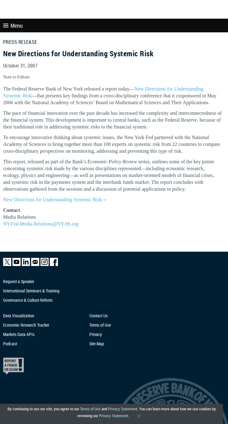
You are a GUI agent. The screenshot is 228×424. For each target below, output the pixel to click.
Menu (13, 25)
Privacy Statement (122, 409)
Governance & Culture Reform (27, 300)
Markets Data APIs (19, 334)
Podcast (10, 344)
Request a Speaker (18, 281)
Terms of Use (90, 409)
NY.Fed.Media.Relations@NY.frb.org (40, 223)
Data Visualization (18, 316)
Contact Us (98, 316)
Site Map (96, 344)
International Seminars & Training (31, 291)
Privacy (95, 334)
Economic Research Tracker (26, 325)
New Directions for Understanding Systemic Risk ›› (55, 199)
